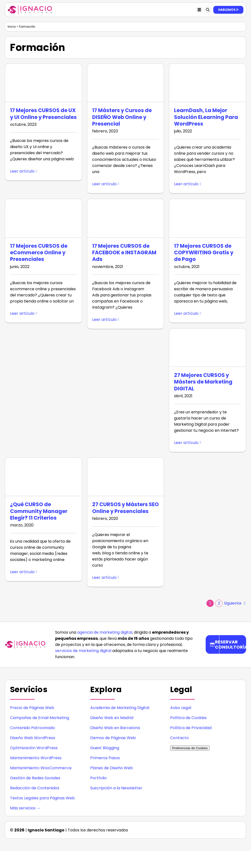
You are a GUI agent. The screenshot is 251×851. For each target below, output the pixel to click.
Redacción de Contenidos (34, 788)
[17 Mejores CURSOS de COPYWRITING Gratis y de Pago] (207, 218)
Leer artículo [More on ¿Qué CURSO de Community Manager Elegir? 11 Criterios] (22, 572)
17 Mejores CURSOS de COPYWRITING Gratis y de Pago (203, 252)
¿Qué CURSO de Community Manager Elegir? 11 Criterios (38, 511)
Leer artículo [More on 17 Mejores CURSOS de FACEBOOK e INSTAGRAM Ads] (104, 319)
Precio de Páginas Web (32, 708)
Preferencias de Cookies (190, 748)
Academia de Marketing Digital (119, 708)
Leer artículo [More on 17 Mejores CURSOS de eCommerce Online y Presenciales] (22, 313)
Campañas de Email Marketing (39, 718)
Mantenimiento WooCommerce (41, 768)
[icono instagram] (198, 828)
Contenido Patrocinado (32, 728)
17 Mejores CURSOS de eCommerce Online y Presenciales (38, 252)
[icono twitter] (227, 828)
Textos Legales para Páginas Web (42, 798)
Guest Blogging (104, 748)
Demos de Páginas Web (113, 738)
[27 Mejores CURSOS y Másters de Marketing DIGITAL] (207, 347)
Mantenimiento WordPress (36, 758)
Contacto (179, 738)
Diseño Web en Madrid (111, 718)
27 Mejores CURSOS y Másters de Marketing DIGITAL (203, 382)
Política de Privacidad (191, 728)
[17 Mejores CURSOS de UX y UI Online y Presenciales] (43, 83)
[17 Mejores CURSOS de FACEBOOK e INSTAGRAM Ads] (125, 218)
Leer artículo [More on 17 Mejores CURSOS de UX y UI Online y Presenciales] (22, 171)
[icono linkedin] (208, 828)
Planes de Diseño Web (111, 768)
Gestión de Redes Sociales (35, 778)
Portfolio (98, 778)
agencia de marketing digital (104, 632)
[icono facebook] (217, 828)
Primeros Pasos (105, 758)
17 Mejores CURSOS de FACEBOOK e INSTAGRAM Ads (124, 252)
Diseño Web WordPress (32, 738)
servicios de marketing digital (83, 650)
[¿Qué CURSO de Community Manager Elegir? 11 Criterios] (43, 477)
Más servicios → (25, 808)
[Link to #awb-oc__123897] (208, 10)
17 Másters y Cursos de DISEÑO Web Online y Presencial (122, 117)
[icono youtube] (237, 828)
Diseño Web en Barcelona (115, 728)
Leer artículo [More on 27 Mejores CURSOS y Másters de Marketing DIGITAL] (186, 442)
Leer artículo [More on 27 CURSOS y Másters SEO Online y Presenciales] (104, 577)
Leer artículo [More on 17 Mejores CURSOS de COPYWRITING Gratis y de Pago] (186, 313)
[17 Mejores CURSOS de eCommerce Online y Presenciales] (43, 218)
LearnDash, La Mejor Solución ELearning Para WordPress (206, 117)
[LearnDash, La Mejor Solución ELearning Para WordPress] (207, 83)
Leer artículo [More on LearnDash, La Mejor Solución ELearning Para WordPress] (186, 184)
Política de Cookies (188, 718)
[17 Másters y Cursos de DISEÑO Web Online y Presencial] (125, 83)
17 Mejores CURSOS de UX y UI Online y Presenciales (43, 113)
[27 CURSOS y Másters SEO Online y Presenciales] (125, 477)
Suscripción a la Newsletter (116, 788)
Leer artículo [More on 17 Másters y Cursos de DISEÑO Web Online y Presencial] (104, 184)
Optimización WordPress (34, 748)
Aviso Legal (180, 708)
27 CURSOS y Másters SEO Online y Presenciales (125, 507)
